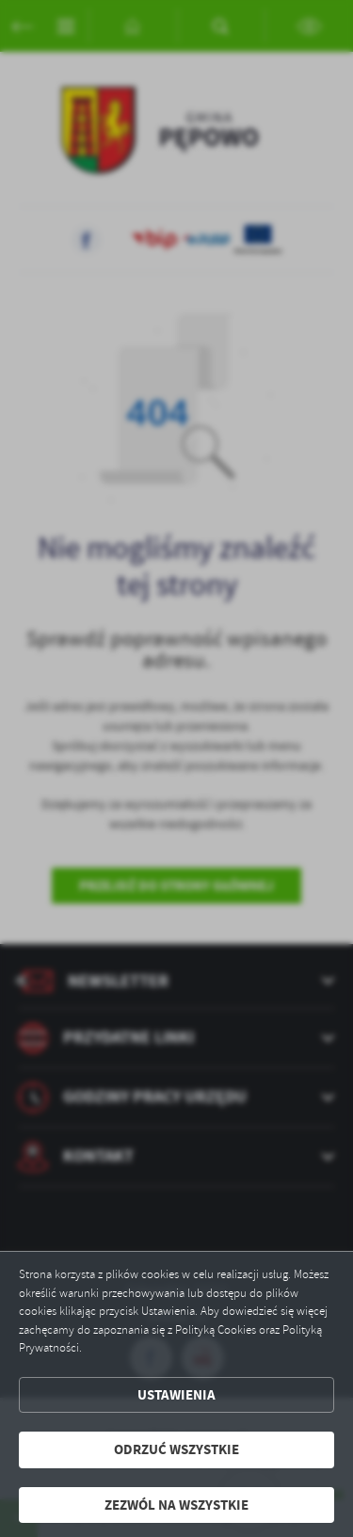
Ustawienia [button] (176, 1394)
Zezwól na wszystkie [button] (176, 1505)
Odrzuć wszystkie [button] (176, 1449)
